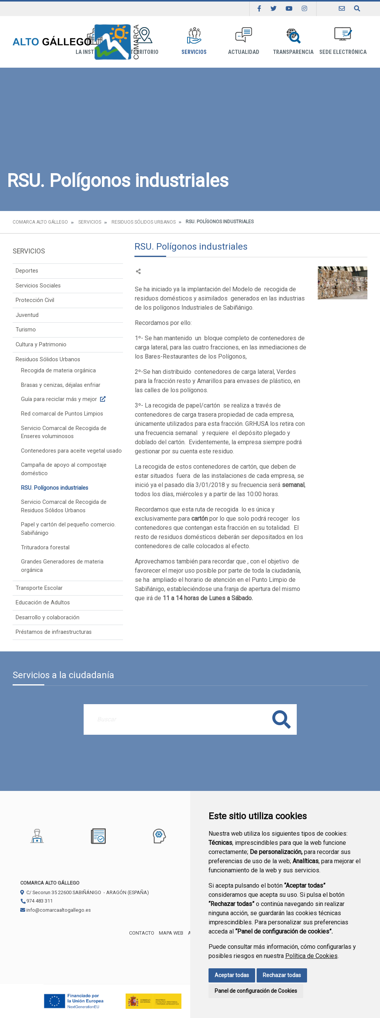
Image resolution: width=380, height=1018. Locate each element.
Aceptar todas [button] (232, 975)
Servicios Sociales (38, 286)
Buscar (281, 719)
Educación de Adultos (43, 602)
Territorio (144, 41)
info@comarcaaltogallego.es (55, 910)
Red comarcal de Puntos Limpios (62, 414)
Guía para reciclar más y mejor (64, 399)
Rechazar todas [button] (282, 975)
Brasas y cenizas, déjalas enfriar (60, 385)
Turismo (26, 329)
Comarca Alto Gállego (40, 222)
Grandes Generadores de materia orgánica (62, 566)
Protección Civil (35, 300)
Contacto (141, 933)
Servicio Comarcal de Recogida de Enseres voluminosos (64, 432)
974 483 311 (36, 901)
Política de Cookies (311, 956)
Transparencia (293, 41)
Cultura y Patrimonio (41, 344)
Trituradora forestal (45, 547)
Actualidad (243, 41)
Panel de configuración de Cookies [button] (256, 991)
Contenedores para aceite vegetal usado (71, 451)
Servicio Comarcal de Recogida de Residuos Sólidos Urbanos (64, 506)
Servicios (194, 41)
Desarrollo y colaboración (47, 617)
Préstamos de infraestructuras (54, 632)
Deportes (27, 271)
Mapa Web (171, 933)
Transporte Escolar (39, 588)
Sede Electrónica (343, 41)
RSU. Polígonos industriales (54, 488)
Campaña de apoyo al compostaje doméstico (64, 469)
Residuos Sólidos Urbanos (144, 222)
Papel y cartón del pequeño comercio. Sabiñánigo (68, 528)
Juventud (27, 315)
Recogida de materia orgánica (58, 370)
